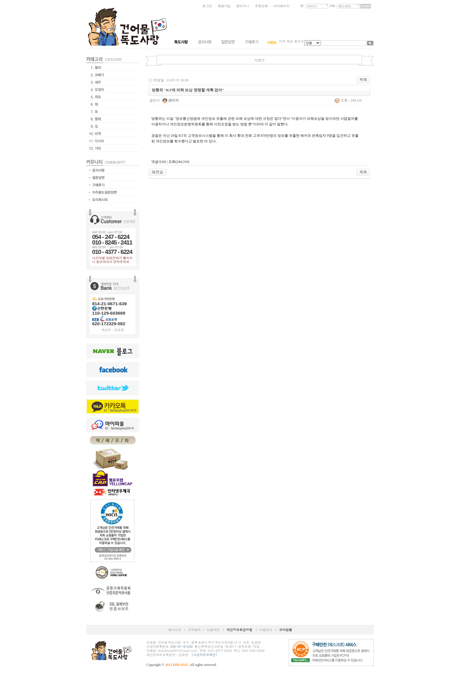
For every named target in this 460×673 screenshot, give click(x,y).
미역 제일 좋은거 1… (294, 41)
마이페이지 (281, 6)
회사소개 (174, 630)
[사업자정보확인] (204, 655)
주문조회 (261, 6)
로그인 (207, 6)
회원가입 (224, 6)
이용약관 (213, 630)
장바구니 (242, 6)
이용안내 (265, 630)
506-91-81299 (181, 646)
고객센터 (194, 630)
